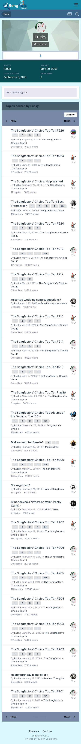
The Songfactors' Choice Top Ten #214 (37, 341)
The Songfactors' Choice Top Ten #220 (37, 223)
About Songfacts (54, 489)
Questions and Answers (53, 303)
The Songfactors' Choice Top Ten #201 (37, 691)
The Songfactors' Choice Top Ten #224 (37, 156)
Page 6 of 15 (40, 121)
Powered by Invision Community (40, 739)
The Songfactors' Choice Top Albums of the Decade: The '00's (38, 414)
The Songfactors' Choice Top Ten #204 (37, 598)
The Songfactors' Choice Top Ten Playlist (38, 392)
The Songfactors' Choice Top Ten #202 (37, 649)
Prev (13, 121)
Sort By (70, 115)
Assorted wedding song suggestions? (36, 299)
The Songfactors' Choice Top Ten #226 (37, 130)
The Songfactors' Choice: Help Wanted (37, 181)
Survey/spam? (20, 485)
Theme (34, 731)
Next (67, 121)
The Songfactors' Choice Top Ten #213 (37, 367)
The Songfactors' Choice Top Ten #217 (37, 274)
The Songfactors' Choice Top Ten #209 (37, 460)
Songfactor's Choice (52, 210)
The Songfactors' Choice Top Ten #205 (37, 573)
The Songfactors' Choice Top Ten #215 (37, 316)
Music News (52, 446)
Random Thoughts (54, 678)
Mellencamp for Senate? (27, 442)
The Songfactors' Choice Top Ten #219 (37, 249)
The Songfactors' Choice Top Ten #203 (37, 624)
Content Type (17, 92)
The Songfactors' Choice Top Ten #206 (37, 547)
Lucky (17, 139)
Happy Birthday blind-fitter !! (29, 674)
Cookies (47, 731)
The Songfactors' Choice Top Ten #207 (37, 522)
